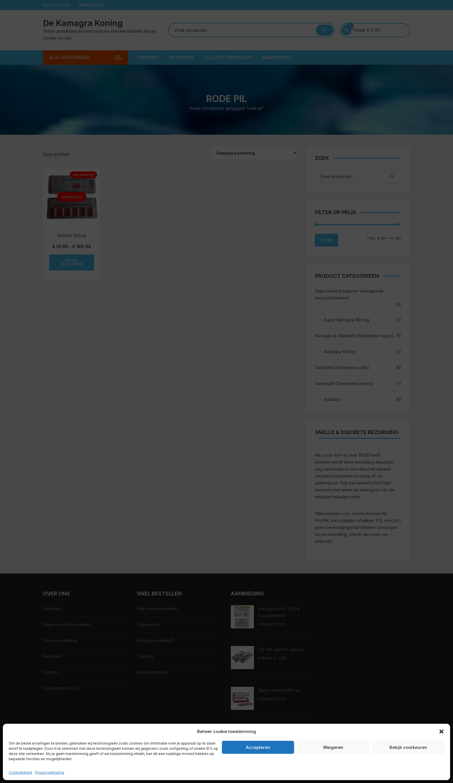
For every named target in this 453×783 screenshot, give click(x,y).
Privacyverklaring (49, 772)
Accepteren (258, 747)
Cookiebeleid (20, 772)
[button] (441, 731)
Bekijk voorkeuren (408, 747)
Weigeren (333, 747)
